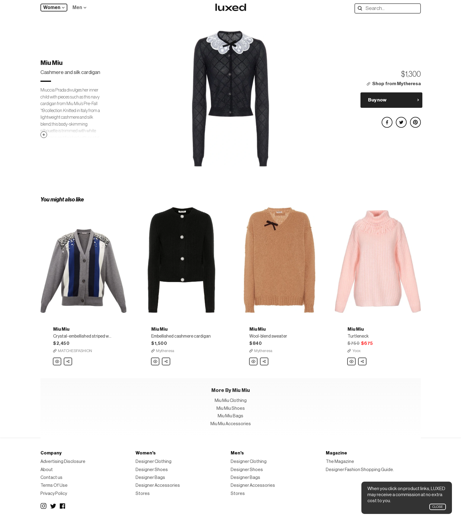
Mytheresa (165, 351)
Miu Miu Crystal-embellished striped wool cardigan (57, 361)
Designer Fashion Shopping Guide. (360, 469)
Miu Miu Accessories (230, 424)
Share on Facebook (387, 119)
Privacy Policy (53, 493)
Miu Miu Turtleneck (352, 361)
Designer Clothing (153, 461)
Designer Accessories (158, 485)
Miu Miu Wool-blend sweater (254, 361)
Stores (143, 493)
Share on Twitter (401, 119)
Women (51, 7)
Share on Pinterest (415, 119)
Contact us (51, 477)
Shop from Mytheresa (396, 84)
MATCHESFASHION (75, 351)
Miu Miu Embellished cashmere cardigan (155, 361)
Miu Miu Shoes (230, 408)
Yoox (356, 351)
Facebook (63, 506)
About (46, 469)
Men (77, 7)
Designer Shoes (152, 469)
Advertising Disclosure (62, 461)
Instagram (43, 506)
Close (437, 507)
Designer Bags (150, 477)
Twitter (53, 506)
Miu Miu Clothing (231, 400)
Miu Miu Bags (230, 416)
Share (68, 360)
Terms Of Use (54, 485)
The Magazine (340, 461)
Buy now (377, 100)
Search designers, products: (361, 8)
